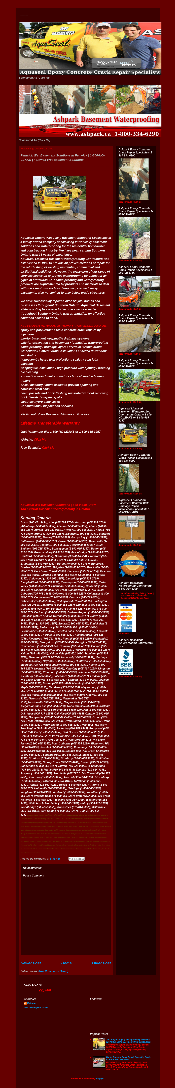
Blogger (100, 1078)
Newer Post (31, 963)
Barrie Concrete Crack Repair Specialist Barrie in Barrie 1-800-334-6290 (128, 1058)
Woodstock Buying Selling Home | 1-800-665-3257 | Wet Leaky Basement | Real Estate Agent (137, 595)
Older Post (101, 963)
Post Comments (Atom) (53, 971)
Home (66, 963)
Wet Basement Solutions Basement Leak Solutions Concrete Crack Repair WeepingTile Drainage (24, 15)
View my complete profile (36, 1007)
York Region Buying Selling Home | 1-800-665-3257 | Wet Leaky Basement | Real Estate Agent (128, 1040)
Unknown (31, 1003)
